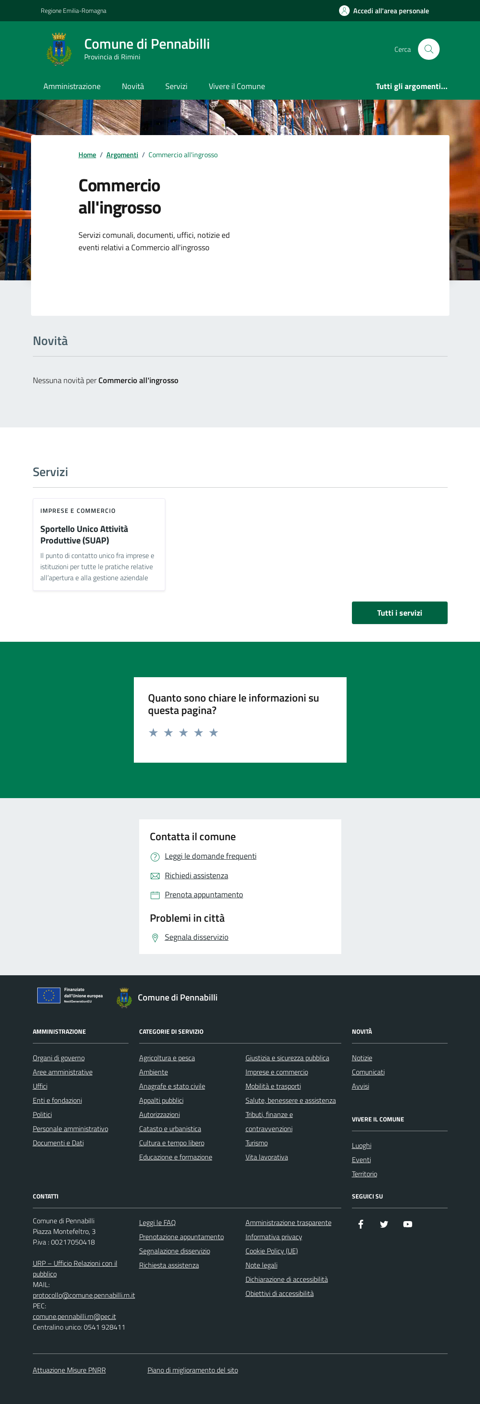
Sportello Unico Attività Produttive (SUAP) (84, 535)
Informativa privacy (274, 1236)
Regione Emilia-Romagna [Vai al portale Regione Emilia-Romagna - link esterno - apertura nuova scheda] (73, 10)
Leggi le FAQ (157, 1222)
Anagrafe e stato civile (172, 1086)
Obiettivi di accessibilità (280, 1293)
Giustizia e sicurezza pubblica (287, 1057)
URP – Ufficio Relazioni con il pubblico (75, 1268)
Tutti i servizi (399, 613)
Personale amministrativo (70, 1128)
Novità (133, 86)
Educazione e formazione (175, 1157)
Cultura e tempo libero (171, 1142)
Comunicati (368, 1072)
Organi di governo (59, 1057)
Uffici (40, 1086)
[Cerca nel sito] (428, 49)
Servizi (176, 86)
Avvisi (360, 1086)
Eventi (361, 1159)
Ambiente (153, 1072)
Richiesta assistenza (169, 1265)
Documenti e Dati (58, 1142)
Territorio (364, 1173)
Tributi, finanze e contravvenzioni (269, 1121)
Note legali (261, 1265)
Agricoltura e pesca (167, 1057)
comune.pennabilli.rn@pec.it (74, 1316)
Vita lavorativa (267, 1157)
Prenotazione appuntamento (181, 1236)
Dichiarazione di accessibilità (287, 1279)
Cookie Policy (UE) (272, 1250)
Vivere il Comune (237, 86)
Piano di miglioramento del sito (193, 1370)
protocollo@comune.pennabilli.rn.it (84, 1295)
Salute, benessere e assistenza (291, 1100)
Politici (42, 1114)
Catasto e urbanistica (170, 1128)
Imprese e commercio (78, 510)
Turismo (257, 1142)
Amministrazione (72, 86)
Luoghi (361, 1145)
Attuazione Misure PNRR (69, 1370)
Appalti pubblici (161, 1100)
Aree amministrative (63, 1072)
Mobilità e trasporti (273, 1086)
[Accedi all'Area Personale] (384, 10)
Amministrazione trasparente (289, 1222)
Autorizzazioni (159, 1114)
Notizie (362, 1057)
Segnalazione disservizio (174, 1250)
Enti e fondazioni (57, 1100)
